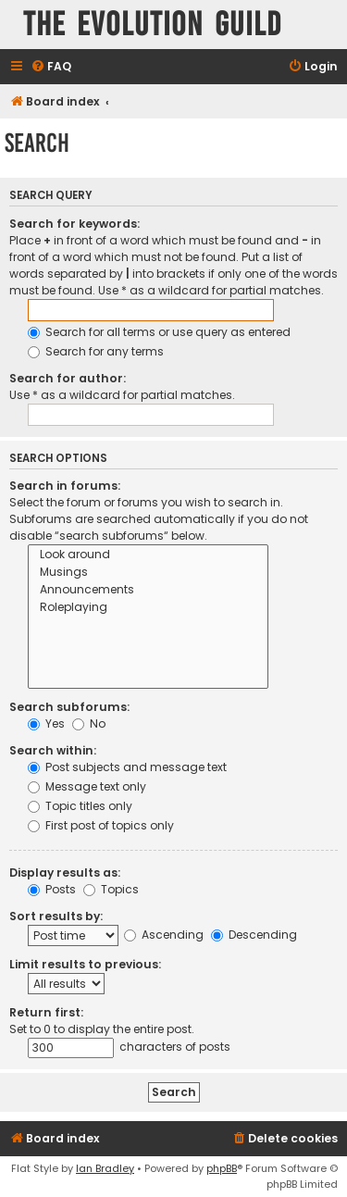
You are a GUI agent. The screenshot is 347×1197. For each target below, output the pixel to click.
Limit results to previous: (85, 964)
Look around (148, 555)
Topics (111, 889)
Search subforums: (69, 707)
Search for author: (67, 378)
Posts (52, 889)
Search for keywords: (74, 223)
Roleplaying (148, 608)
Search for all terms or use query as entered (159, 332)
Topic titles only (80, 806)
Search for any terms (96, 351)
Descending (254, 934)
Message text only (87, 786)
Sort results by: (56, 916)
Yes (46, 723)
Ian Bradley (105, 1168)
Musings (148, 572)
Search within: (52, 750)
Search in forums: (64, 485)
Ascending (164, 934)
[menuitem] (51, 67)
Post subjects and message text (127, 767)
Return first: (46, 1012)
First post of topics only (101, 825)
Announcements (148, 590)
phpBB (221, 1168)
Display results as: (64, 872)
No (88, 723)
